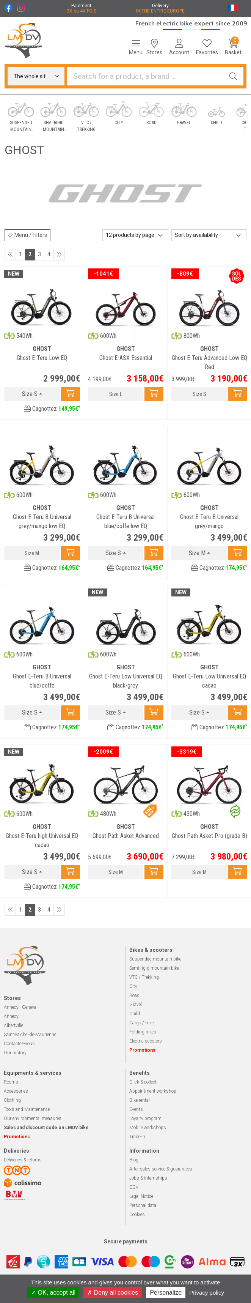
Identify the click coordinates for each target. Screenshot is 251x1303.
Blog (133, 1160)
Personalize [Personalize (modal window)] (166, 1292)
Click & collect (143, 1082)
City (133, 986)
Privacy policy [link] (206, 1292)
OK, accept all (53, 1292)
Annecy (11, 1016)
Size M (197, 553)
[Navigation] (135, 47)
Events (136, 1109)
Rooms (11, 1082)
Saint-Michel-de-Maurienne (30, 1034)
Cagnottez (52, 408)
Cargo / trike (141, 1022)
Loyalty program (145, 1118)
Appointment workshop (152, 1091)
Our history (15, 1052)
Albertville (13, 1025)
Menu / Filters (27, 235)
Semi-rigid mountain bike (154, 968)
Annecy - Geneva (20, 1007)
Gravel (135, 1004)
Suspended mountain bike (155, 959)
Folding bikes (142, 1032)
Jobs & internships (148, 1178)
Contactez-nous (19, 1043)
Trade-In (137, 1136)
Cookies (137, 1214)
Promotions (142, 1050)
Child (134, 1013)
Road (134, 995)
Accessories (16, 1091)
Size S (30, 394)
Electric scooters (145, 1041)
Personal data (142, 1205)
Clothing (12, 1100)
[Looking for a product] (145, 76)
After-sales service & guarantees (160, 1169)
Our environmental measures (32, 1118)
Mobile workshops (147, 1127)
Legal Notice (141, 1196)
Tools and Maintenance (27, 1109)
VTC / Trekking (144, 977)
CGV (133, 1187)
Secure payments (125, 1241)
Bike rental (139, 1100)
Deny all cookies (112, 1292)
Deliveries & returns (23, 1160)
